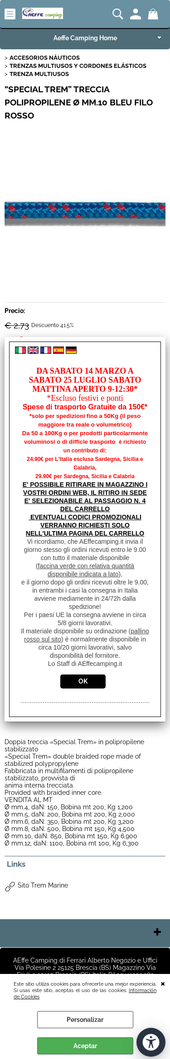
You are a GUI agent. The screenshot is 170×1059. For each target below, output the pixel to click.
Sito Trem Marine (43, 885)
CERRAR (162, 983)
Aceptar (85, 1046)
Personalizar (85, 1019)
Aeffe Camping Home (85, 38)
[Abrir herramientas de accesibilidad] (150, 1042)
